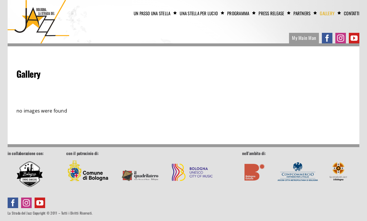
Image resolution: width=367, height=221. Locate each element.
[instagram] (340, 38)
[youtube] (354, 38)
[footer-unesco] (192, 159)
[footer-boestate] (254, 159)
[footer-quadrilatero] (140, 159)
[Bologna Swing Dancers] (30, 174)
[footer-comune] (88, 159)
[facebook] (327, 38)
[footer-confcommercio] (298, 159)
